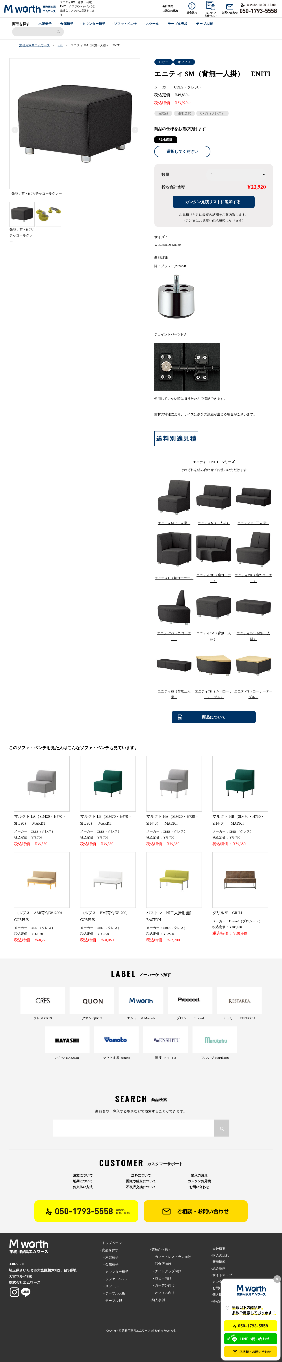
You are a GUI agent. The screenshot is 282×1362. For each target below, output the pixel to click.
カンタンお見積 (199, 1181)
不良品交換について (141, 1187)
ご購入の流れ (170, 10)
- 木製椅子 (44, 24)
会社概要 (167, 6)
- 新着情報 (218, 1262)
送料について (141, 1175)
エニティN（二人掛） (214, 523)
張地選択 (184, 113)
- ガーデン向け (162, 1285)
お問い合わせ (199, 1187)
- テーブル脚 (203, 24)
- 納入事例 (157, 1300)
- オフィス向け (162, 1293)
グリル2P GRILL (227, 913)
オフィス (184, 62)
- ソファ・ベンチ (124, 24)
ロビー (164, 62)
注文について (83, 1175)
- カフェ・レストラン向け (170, 1257)
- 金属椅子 (66, 24)
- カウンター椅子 (92, 24)
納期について (83, 1181)
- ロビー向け (160, 1278)
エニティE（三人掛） (253, 523)
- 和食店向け (160, 1264)
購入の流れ (199, 1175)
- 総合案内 (218, 1268)
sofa (60, 45)
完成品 (163, 113)
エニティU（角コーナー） (174, 578)
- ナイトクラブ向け (165, 1271)
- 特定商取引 (220, 1301)
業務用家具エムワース (34, 45)
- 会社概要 (218, 1249)
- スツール (151, 24)
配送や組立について (141, 1181)
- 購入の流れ (220, 1255)
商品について (214, 717)
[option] (75, 128)
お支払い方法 (83, 1187)
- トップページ (111, 1243)
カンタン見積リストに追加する (213, 201)
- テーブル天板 (176, 24)
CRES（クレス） (212, 113)
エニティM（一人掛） (174, 523)
